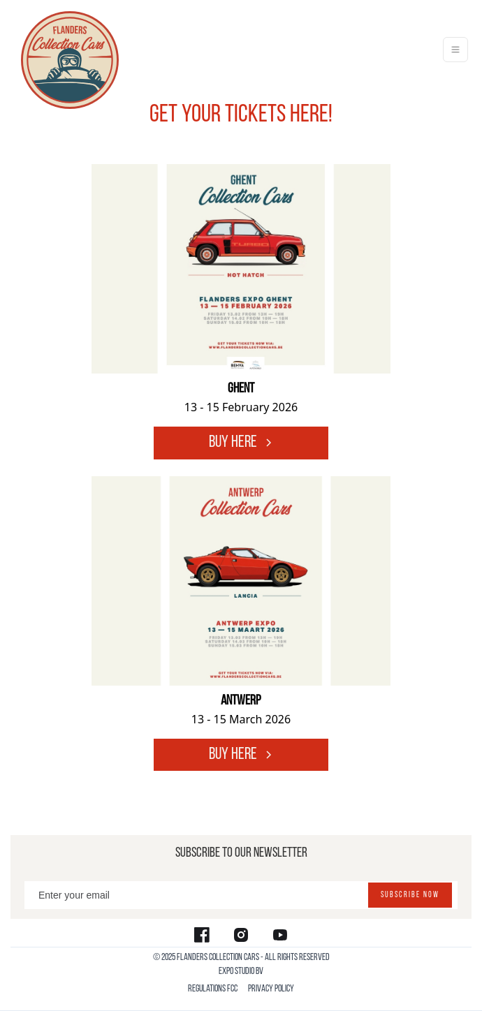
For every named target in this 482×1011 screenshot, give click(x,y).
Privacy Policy (271, 989)
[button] (455, 49)
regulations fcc (213, 989)
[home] (66, 49)
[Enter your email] (241, 895)
